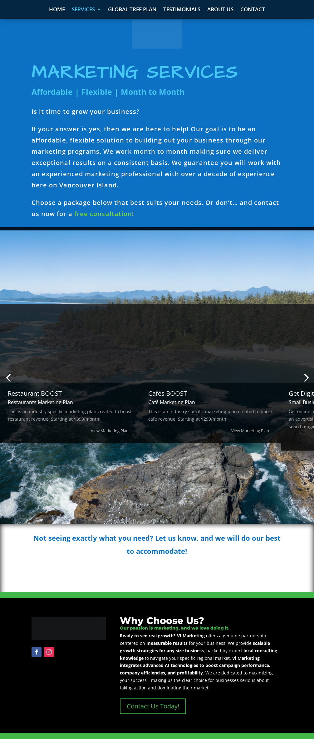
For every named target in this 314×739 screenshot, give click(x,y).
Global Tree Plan (132, 10)
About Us (220, 10)
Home (57, 10)
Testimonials (181, 10)
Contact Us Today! (153, 706)
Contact (252, 10)
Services (83, 10)
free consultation (103, 214)
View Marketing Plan (110, 430)
